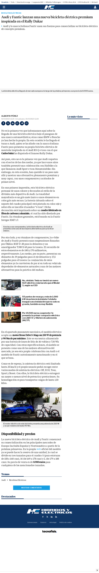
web (39, 483)
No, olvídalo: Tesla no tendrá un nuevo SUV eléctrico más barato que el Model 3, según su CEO (41, 317)
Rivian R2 (95, 2)
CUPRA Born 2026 (69, 2)
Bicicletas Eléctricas (11, 13)
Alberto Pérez (9, 116)
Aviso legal (52, 556)
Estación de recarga (23, 2)
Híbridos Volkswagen (53, 2)
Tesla (12, 2)
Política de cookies (65, 556)
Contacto (43, 556)
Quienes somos (32, 556)
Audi (3, 514)
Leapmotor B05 (37, 2)
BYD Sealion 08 (83, 2)
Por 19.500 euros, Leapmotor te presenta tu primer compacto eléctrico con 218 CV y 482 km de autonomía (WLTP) (41, 351)
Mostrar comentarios (31, 522)
